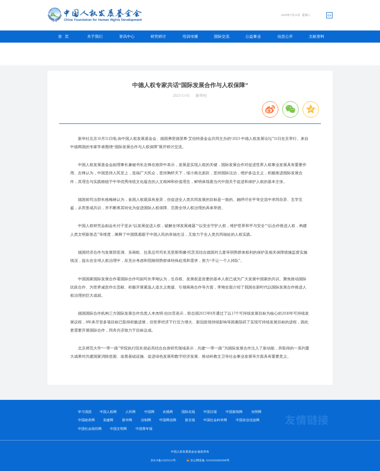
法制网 (146, 420)
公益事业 (253, 36)
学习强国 (84, 411)
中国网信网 (167, 420)
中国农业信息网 (247, 420)
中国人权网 (108, 411)
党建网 (108, 420)
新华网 (127, 420)
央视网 (168, 411)
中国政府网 (86, 420)
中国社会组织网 (90, 428)
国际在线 (188, 411)
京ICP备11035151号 (163, 460)
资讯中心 (127, 36)
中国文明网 (118, 428)
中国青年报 (144, 428)
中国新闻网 (234, 411)
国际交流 (221, 36)
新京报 (190, 420)
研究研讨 (158, 36)
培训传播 (190, 36)
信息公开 (285, 36)
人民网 (130, 411)
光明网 (256, 411)
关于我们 (95, 36)
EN (329, 15)
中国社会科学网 (215, 420)
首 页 (63, 36)
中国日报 (210, 411)
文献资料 (316, 36)
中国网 (149, 411)
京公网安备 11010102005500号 (209, 460)
